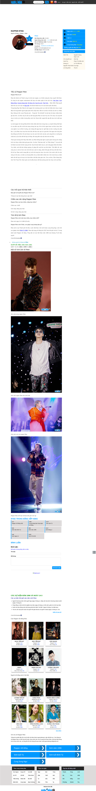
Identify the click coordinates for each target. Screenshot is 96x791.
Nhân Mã (23, 780)
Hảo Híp (76, 59)
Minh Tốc (65, 55)
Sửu (46, 780)
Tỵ (53, 783)
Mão (39, 783)
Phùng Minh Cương (53, 699)
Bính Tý (75, 41)
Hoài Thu (65, 61)
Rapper (22, 33)
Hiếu (78, 776)
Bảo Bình (15, 783)
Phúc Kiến (53, 672)
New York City (19, 672)
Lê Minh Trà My (19, 699)
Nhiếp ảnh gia (36, 701)
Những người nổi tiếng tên (20, 242)
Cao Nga (76, 65)
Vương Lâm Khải (53, 669)
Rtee (26, 33)
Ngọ (39, 773)
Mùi (46, 773)
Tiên (71, 776)
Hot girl (64, 2)
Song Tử (23, 773)
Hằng (71, 780)
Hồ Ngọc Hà (31, 103)
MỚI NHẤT (81, 2)
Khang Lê (65, 63)
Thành (64, 773)
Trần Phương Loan (36, 725)
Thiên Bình (31, 776)
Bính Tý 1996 (23, 230)
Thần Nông (16, 780)
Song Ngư (79, 44)
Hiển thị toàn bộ (57, 613)
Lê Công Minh (66, 67)
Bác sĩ (53, 727)
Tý (38, 780)
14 (74, 31)
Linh (78, 773)
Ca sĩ (59, 2)
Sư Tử (14, 776)
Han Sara (55, 100)
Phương (65, 783)
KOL (19, 727)
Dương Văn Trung (53, 725)
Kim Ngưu (16, 773)
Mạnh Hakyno (36, 669)
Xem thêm (58, 732)
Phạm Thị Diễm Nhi (79, 61)
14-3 (48, 40)
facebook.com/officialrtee (47, 45)
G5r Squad (53, 643)
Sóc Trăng (53, 646)
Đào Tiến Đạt (36, 643)
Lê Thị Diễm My (78, 63)
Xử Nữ (22, 776)
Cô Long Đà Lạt (67, 59)
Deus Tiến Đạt (19, 643)
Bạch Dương (31, 783)
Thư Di (75, 67)
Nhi (63, 780)
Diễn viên (68, 2)
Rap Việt (27, 105)
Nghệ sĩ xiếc (53, 701)
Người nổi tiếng (15, 33)
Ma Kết (30, 780)
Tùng (71, 773)
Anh (78, 780)
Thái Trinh (45, 103)
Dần (54, 780)
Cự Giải (30, 773)
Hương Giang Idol (22, 103)
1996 (78, 31)
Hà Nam (36, 672)
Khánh (72, 783)
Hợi (54, 776)
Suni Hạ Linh (38, 103)
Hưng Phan (36, 699)
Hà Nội (19, 646)
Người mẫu (74, 2)
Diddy (19, 669)
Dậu (39, 776)
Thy (78, 783)
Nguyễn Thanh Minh (68, 65)
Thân (54, 773)
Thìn (46, 783)
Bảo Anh (19, 725)
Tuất (46, 776)
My (63, 776)
